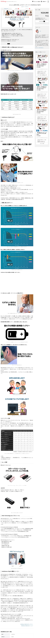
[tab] (17, 8)
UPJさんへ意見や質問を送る (39, 47)
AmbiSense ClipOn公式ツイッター (27, 625)
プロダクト (27, 6)
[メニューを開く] (48, 1)
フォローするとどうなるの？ (42, 23)
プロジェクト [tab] (6, 8)
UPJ (23, 6)
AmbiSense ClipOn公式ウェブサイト (26, 624)
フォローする (42, 21)
